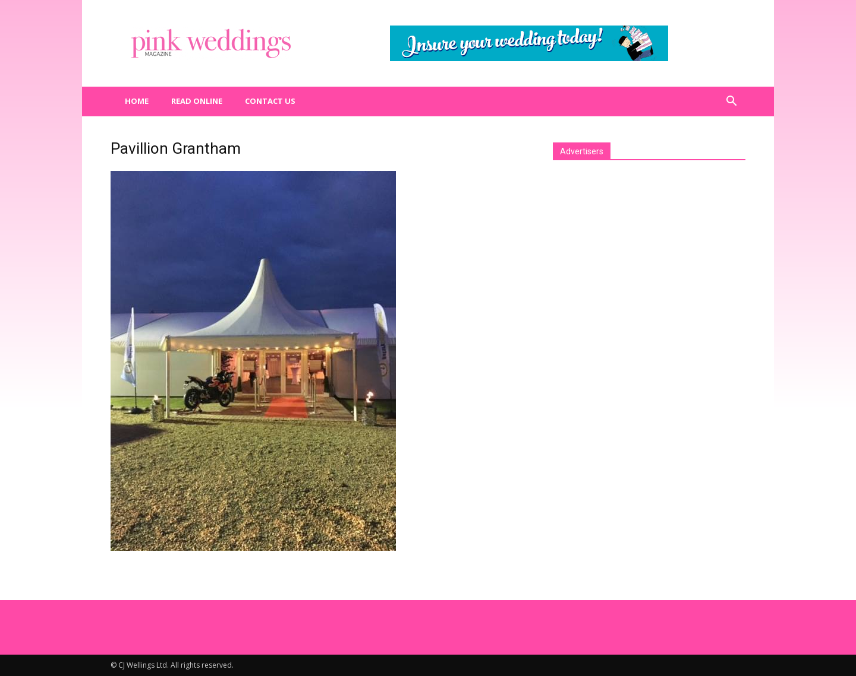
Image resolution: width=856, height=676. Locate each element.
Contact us (270, 101)
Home (137, 101)
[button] (731, 101)
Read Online (196, 101)
